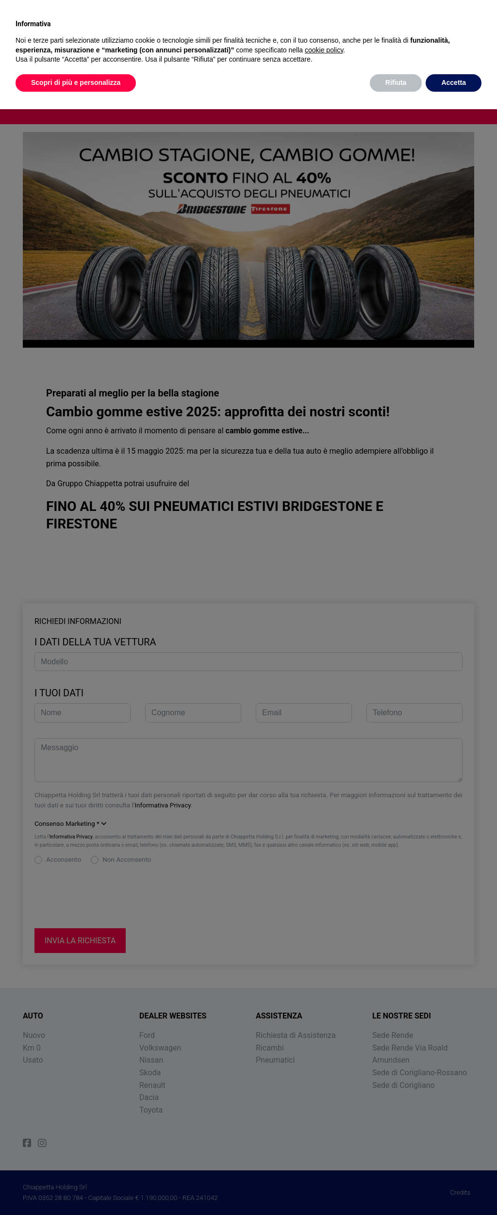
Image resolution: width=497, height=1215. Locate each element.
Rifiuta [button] (396, 82)
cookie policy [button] (324, 50)
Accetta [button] (453, 82)
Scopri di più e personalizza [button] (75, 82)
